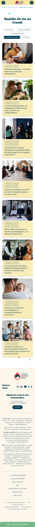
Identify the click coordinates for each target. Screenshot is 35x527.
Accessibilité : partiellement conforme (17, 509)
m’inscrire (17, 407)
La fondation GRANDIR (17, 475)
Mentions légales (26, 507)
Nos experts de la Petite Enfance (16, 445)
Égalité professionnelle (17, 33)
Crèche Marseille (24, 429)
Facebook (28, 387)
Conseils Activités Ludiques (11, 451)
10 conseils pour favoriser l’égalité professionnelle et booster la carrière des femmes (16, 269)
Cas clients (26, 37)
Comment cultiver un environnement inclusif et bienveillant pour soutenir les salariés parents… (17, 350)
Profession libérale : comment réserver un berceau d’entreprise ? (17, 71)
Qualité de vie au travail (12, 37)
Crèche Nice (14, 429)
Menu (3, 3)
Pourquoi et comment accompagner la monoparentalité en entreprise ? (13, 311)
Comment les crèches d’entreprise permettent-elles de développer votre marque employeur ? (17, 151)
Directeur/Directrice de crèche (20, 438)
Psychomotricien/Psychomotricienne (17, 440)
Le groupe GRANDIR (17, 479)
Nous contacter (17, 482)
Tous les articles (9, 29)
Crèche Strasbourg (20, 427)
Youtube (25, 386)
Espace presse (17, 492)
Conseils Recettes (26, 451)
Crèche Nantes (8, 427)
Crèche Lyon (9, 422)
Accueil (19, 2)
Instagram (18, 387)
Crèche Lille (29, 420)
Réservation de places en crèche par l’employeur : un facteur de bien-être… (16, 231)
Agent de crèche (8, 436)
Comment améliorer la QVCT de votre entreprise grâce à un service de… (16, 192)
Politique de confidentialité (11, 507)
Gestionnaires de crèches (17, 488)
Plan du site (17, 495)
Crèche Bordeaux (19, 422)
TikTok (31, 387)
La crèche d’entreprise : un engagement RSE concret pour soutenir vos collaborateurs (15, 109)
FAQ (17, 485)
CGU (29, 502)
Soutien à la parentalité (24, 29)
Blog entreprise (12, 7)
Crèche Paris (20, 420)
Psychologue (11, 442)
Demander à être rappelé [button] (17, 524)
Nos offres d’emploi (22, 432)
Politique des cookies (17, 504)
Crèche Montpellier (21, 424)
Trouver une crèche (17, 418)
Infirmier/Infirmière (22, 442)
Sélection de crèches (32, 3)
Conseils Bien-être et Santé (21, 449)
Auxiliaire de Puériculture (23, 434)
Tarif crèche (11, 420)
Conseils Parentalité (18, 447)
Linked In (21, 387)
